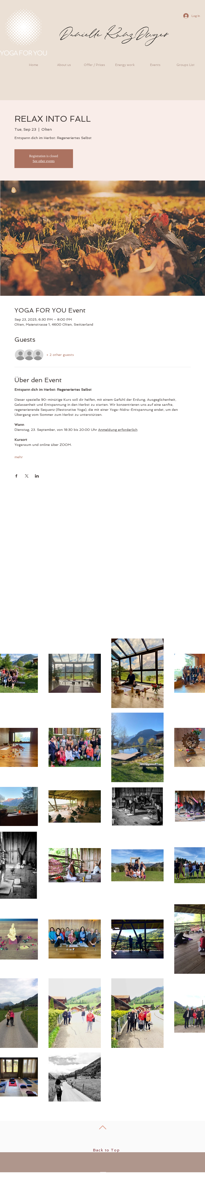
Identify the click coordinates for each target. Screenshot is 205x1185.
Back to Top (106, 1150)
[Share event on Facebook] (16, 476)
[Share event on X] (27, 476)
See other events (44, 161)
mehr (18, 457)
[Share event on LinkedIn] (37, 476)
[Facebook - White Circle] (103, 1181)
